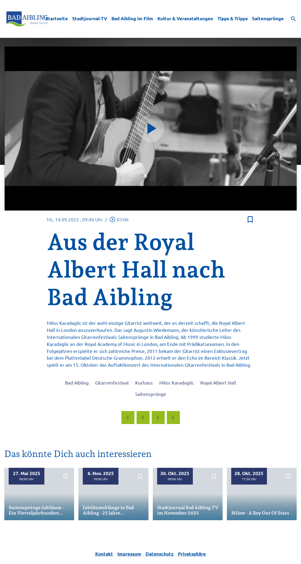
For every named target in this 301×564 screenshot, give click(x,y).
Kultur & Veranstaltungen (185, 18)
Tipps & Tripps (232, 18)
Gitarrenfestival (112, 382)
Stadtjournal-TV (89, 18)
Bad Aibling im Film (132, 18)
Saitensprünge (268, 18)
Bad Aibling (77, 382)
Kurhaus (144, 382)
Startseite (56, 18)
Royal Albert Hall (218, 382)
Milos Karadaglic (176, 382)
